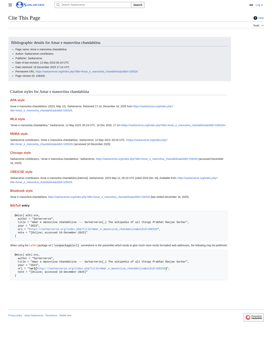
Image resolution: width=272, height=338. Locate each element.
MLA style (17, 119)
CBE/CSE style (21, 172)
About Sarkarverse (33, 315)
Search (137, 4)
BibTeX (15, 205)
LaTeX (33, 245)
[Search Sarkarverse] (93, 5)
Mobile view (65, 315)
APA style (17, 100)
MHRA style (19, 134)
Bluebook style (21, 191)
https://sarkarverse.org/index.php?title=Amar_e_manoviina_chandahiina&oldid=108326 (87, 71)
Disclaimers (51, 315)
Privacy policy (15, 315)
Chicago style (20, 153)
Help (258, 18)
